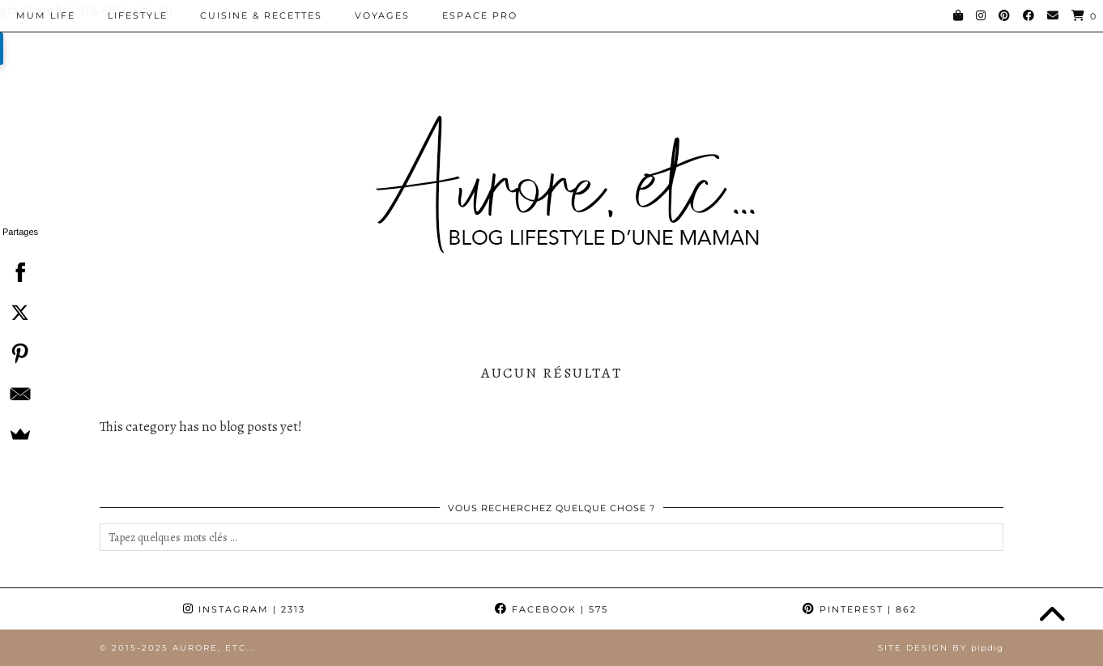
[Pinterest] (1005, 15)
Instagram (244, 609)
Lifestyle (138, 15)
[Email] (1053, 15)
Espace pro (479, 15)
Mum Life (45, 15)
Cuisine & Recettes (261, 15)
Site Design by (940, 648)
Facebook (551, 609)
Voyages (382, 15)
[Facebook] (1029, 15)
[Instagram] (981, 15)
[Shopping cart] (1084, 16)
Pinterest (860, 609)
